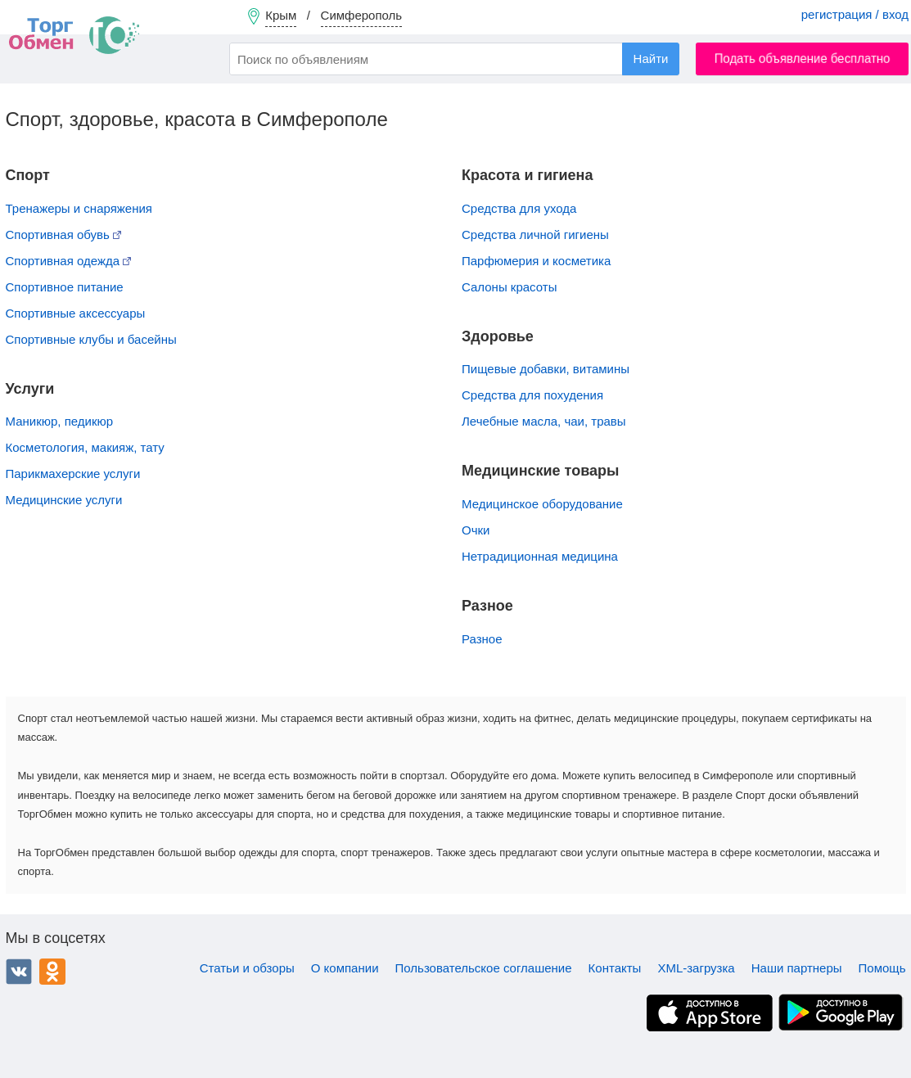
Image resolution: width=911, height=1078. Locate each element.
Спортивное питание (65, 287)
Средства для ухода (519, 208)
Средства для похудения (532, 395)
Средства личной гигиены (535, 234)
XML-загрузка (695, 968)
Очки (475, 530)
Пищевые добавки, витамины (545, 369)
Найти (651, 58)
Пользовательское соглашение (483, 968)
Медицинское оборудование (542, 504)
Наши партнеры (796, 968)
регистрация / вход (855, 14)
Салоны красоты (509, 287)
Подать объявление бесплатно (803, 58)
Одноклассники (52, 971)
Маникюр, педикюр (60, 421)
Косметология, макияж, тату (85, 447)
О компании (345, 968)
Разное (482, 639)
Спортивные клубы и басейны (91, 339)
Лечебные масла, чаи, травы (544, 421)
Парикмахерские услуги (73, 473)
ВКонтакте (19, 971)
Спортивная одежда (69, 261)
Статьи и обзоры (247, 968)
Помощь (882, 968)
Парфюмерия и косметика (536, 261)
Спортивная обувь (64, 234)
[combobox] (454, 59)
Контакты (615, 968)
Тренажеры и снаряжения (79, 208)
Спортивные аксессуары (76, 313)
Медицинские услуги (64, 500)
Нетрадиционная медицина (540, 556)
